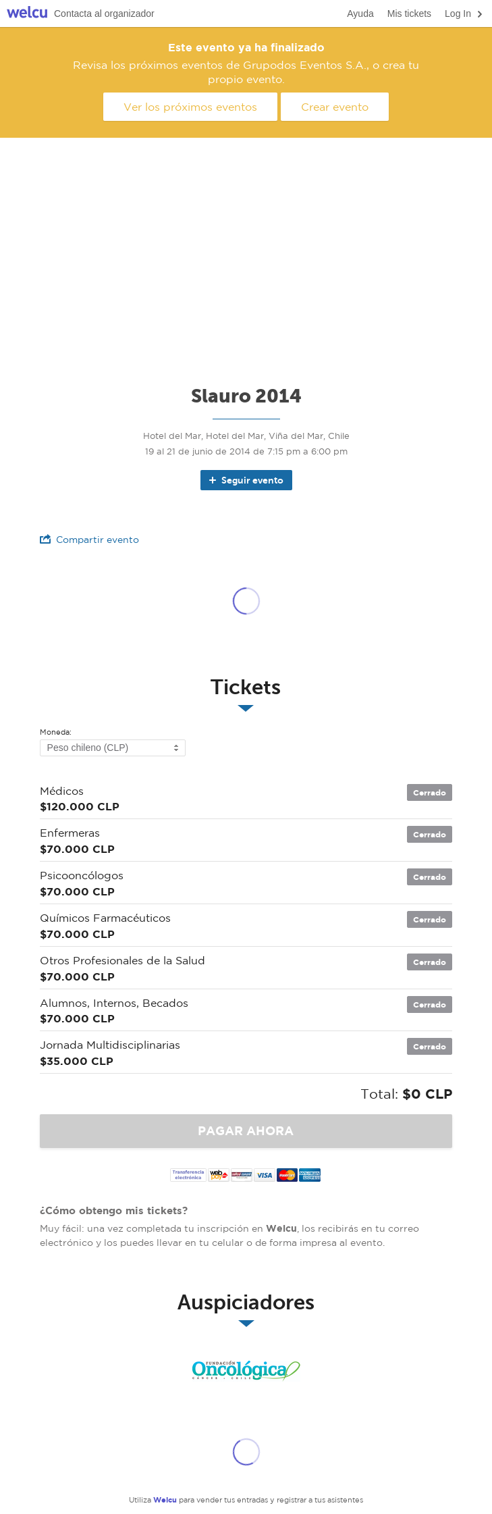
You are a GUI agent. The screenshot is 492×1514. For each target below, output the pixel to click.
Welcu (27, 14)
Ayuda (360, 13)
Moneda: (56, 732)
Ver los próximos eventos (190, 107)
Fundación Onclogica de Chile (246, 1370)
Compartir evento (89, 539)
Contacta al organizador (104, 13)
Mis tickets (409, 13)
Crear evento (334, 107)
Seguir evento (245, 480)
